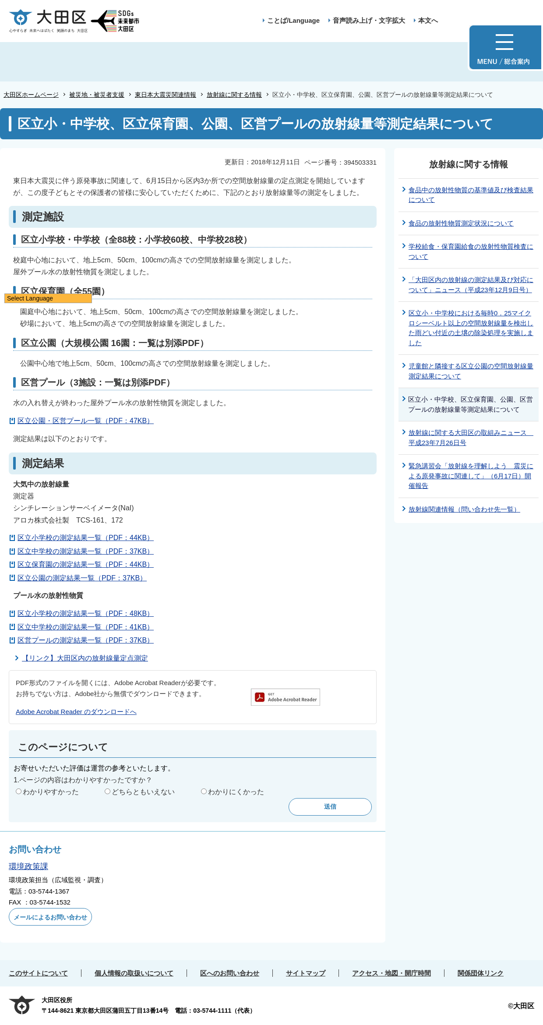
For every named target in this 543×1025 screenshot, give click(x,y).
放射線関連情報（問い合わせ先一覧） (464, 509)
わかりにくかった (236, 791)
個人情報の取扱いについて (134, 973)
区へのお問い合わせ (229, 973)
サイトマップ (305, 973)
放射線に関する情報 (234, 94)
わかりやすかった (51, 791)
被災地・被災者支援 (96, 94)
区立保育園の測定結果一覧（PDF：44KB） (86, 564)
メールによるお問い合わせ (50, 917)
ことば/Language (293, 20)
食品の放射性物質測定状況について (461, 223)
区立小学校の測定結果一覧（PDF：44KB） (86, 537)
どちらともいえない (143, 791)
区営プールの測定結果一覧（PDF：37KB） (86, 640)
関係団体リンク (481, 973)
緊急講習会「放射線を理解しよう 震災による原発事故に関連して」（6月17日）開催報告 (471, 475)
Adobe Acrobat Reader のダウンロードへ (76, 711)
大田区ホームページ (31, 94)
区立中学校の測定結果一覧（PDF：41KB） (86, 627)
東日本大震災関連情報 (165, 94)
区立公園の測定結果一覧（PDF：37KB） (82, 578)
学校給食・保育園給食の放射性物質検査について (471, 251)
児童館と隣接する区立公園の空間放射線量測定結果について (471, 371)
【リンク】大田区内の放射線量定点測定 (85, 658)
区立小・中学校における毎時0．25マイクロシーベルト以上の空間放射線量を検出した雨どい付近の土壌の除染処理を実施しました (471, 327)
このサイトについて (38, 973)
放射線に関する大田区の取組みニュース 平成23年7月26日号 (471, 437)
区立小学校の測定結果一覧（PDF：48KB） (86, 613)
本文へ (428, 20)
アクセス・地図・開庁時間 (391, 973)
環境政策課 (28, 866)
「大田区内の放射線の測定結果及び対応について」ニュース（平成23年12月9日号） (471, 284)
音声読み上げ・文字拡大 (369, 20)
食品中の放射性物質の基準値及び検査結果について (471, 195)
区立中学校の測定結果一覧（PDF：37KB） (86, 551)
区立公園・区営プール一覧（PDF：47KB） (86, 420)
